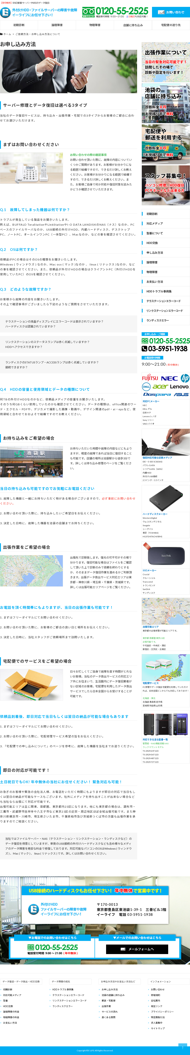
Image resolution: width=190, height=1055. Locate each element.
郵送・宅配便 (108, 1000)
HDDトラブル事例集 (63, 989)
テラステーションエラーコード (68, 995)
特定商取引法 (158, 1017)
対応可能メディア (12, 995)
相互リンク (156, 1006)
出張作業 (106, 1006)
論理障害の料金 (11, 1011)
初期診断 (7, 989)
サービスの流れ (110, 1011)
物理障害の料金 (11, 1017)
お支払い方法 (10, 1022)
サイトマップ (158, 1028)
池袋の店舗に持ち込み (113, 995)
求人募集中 (156, 1022)
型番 (5, 1000)
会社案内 (155, 1000)
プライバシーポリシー (162, 1011)
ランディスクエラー (62, 1006)
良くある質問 (108, 1017)
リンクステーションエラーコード (69, 1000)
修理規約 (155, 995)
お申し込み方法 (110, 989)
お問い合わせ (158, 989)
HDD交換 (8, 1006)
